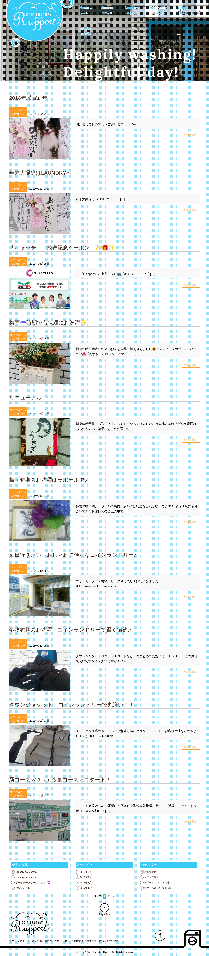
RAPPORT (86, 952)
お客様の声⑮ (22, 887)
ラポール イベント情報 (157, 882)
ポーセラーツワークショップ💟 (32, 882)
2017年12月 (86, 887)
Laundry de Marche (26, 872)
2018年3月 (86, 872)
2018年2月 (86, 877)
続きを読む (191, 134)
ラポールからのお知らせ (157, 887)
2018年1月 (86, 882)
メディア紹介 (151, 877)
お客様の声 (150, 872)
